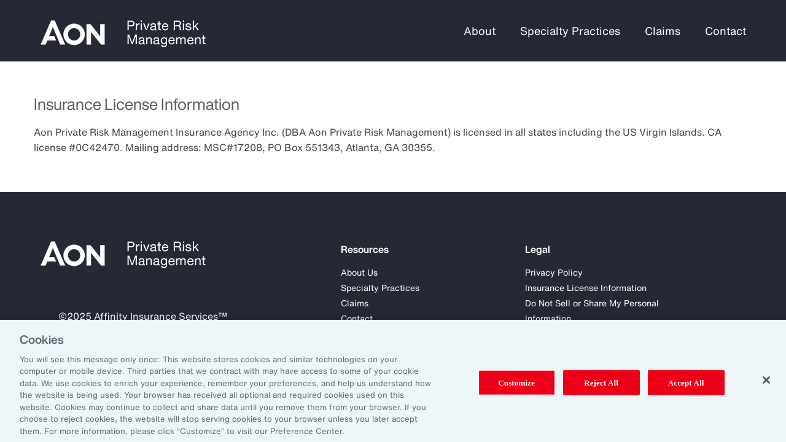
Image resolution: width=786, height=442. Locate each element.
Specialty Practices (570, 31)
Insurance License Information (586, 287)
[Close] (766, 385)
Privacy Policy (554, 272)
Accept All (686, 387)
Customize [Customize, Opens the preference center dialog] (516, 387)
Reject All (601, 387)
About (480, 31)
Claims (662, 31)
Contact (725, 31)
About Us (359, 272)
